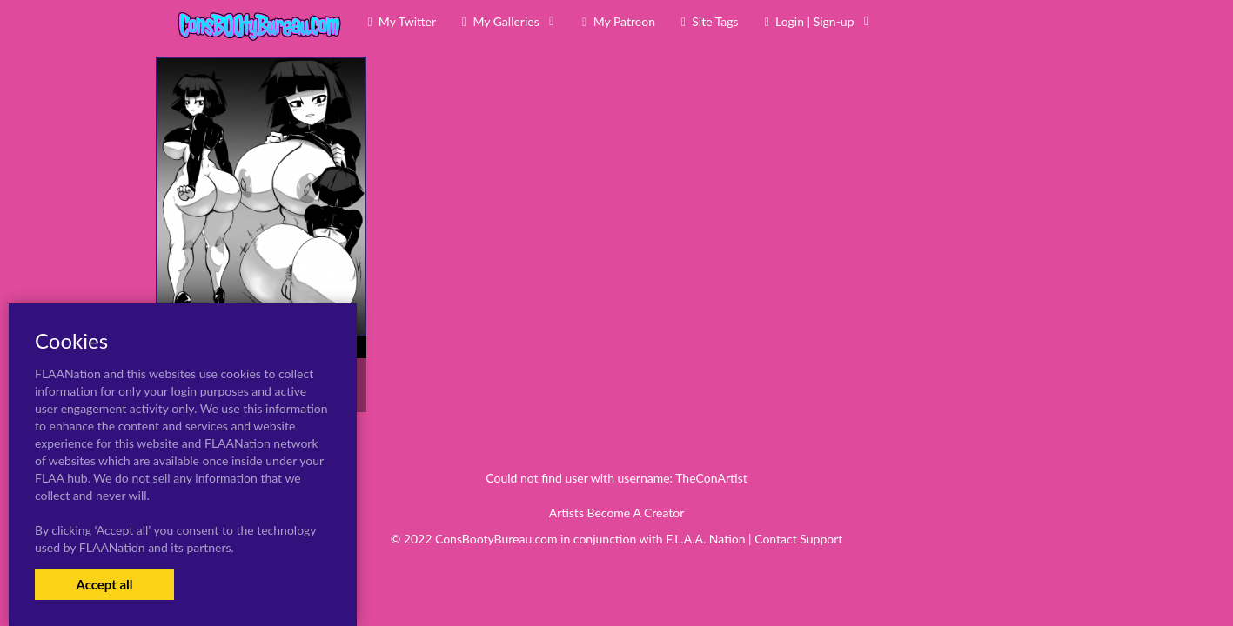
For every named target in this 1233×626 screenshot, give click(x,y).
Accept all (104, 584)
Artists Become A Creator (617, 512)
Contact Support (798, 538)
